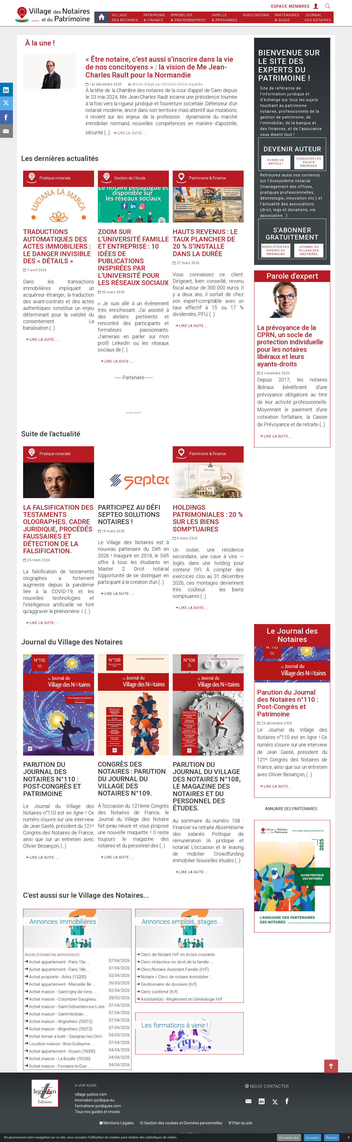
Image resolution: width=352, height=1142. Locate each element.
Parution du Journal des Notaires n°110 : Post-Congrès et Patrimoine (52, 779)
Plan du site (240, 1123)
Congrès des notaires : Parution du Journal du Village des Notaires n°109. (132, 779)
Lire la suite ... (130, 133)
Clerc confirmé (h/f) (157, 991)
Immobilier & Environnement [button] (188, 17)
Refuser (331, 1137)
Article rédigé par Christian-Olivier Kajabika (167, 84)
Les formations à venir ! (171, 1025)
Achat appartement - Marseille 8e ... (62, 984)
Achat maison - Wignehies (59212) (60, 1021)
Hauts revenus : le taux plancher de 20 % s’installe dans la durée (205, 242)
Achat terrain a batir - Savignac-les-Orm (65, 1036)
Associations (256, 17)
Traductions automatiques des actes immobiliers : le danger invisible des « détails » (57, 246)
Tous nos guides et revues (97, 1111)
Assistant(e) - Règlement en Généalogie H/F (180, 999)
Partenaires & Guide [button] (287, 17)
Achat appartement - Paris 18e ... (59, 969)
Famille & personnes (224, 17)
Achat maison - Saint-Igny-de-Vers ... (63, 991)
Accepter (312, 1137)
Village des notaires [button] (125, 17)
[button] (315, 6)
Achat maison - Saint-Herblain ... (58, 1014)
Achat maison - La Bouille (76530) (59, 1058)
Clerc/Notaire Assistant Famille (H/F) (173, 969)
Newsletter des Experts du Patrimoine (275, 250)
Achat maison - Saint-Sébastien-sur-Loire (67, 1006)
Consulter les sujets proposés (308, 162)
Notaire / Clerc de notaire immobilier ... (175, 976)
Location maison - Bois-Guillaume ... (62, 1043)
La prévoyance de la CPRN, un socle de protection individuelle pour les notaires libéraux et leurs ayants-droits (290, 346)
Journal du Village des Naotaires (309, 250)
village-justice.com (91, 1094)
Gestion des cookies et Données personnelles (181, 1123)
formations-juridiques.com (98, 1106)
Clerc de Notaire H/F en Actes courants (176, 954)
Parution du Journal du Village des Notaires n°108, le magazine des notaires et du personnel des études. (207, 786)
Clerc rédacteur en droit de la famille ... (175, 962)
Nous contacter (267, 1086)
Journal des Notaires (318, 17)
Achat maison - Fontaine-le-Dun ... (60, 1066)
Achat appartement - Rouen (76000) (62, 1051)
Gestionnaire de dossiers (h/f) (167, 984)
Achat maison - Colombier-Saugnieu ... (64, 999)
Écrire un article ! (276, 161)
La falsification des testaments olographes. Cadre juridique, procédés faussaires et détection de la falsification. (58, 529)
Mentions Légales (117, 1123)
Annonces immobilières (59, 922)
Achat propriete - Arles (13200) (57, 976)
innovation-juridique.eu (94, 1100)
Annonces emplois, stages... (178, 922)
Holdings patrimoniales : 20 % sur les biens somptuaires (208, 518)
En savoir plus (289, 1137)
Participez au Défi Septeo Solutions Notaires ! (129, 515)
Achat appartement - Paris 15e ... (59, 962)
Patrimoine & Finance (154, 17)
